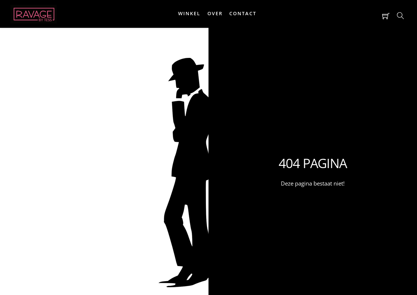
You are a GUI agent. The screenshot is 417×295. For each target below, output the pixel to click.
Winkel (189, 13)
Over (215, 13)
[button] (335, 16)
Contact (242, 13)
